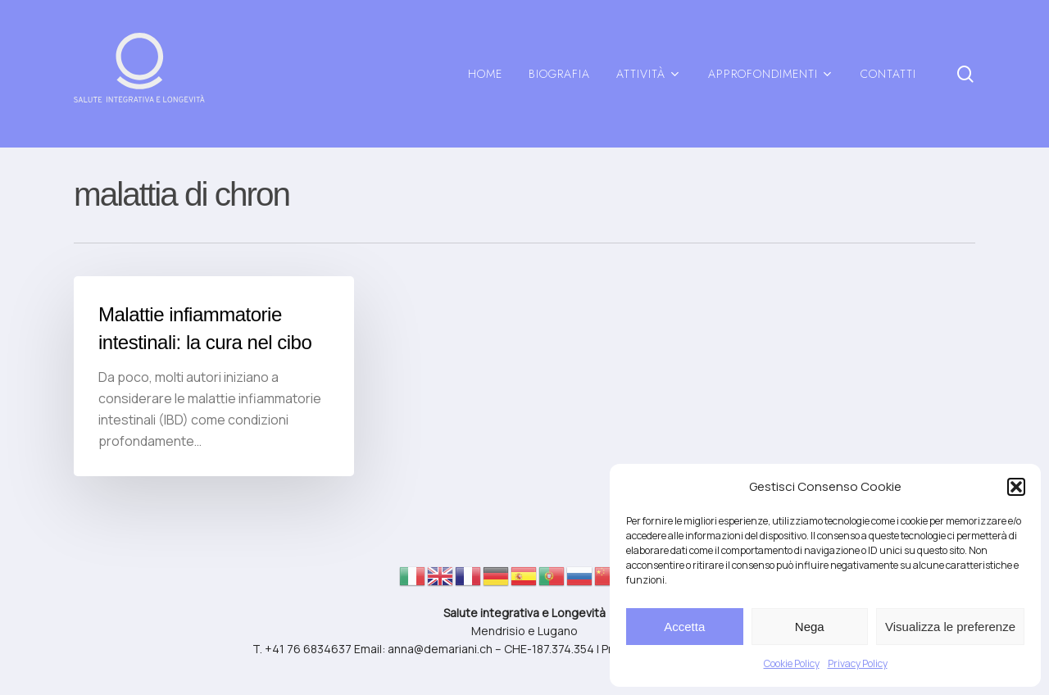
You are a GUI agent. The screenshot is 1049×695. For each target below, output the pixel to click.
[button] (1016, 487)
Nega (809, 627)
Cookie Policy (792, 663)
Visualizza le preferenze (950, 627)
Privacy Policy (858, 663)
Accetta (684, 627)
